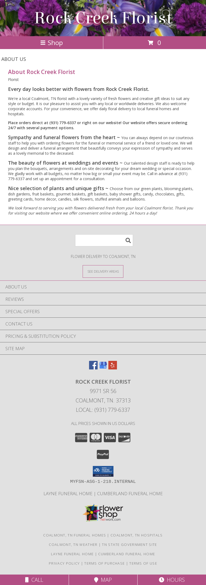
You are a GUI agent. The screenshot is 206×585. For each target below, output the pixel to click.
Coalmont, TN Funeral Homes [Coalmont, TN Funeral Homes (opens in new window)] (74, 535)
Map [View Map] (103, 579)
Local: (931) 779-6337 (103, 409)
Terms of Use (143, 563)
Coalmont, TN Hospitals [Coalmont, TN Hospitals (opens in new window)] (137, 535)
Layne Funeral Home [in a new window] (68, 493)
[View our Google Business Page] (103, 368)
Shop (51, 42)
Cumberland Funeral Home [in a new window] (130, 493)
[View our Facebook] (93, 368)
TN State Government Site (129, 544)
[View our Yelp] (112, 368)
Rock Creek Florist (103, 18)
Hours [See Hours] (172, 579)
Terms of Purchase (104, 563)
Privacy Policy (64, 563)
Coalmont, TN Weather (73, 544)
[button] (103, 471)
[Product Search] (104, 240)
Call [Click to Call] (34, 579)
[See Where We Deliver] (103, 271)
